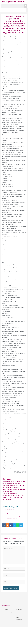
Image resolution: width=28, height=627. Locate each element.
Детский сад (10, 509)
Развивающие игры (13, 514)
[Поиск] (25, 6)
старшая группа (12, 518)
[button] (27, 10)
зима (8, 512)
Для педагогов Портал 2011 (14, 1)
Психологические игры (14, 516)
